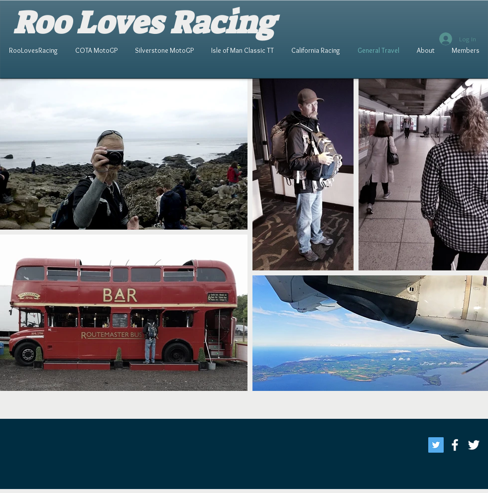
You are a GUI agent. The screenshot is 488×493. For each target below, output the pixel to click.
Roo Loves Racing (143, 22)
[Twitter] (436, 445)
